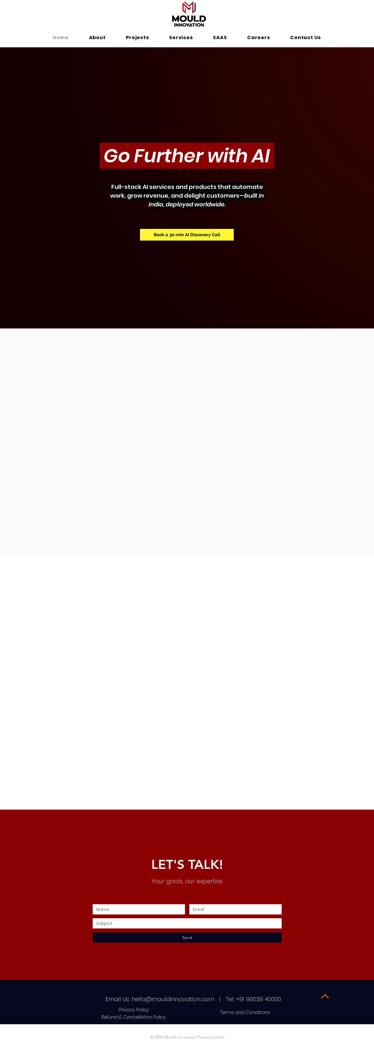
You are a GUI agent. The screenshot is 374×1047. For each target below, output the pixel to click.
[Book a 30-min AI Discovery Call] (187, 235)
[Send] (187, 938)
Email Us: (118, 999)
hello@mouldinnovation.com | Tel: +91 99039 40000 (207, 999)
